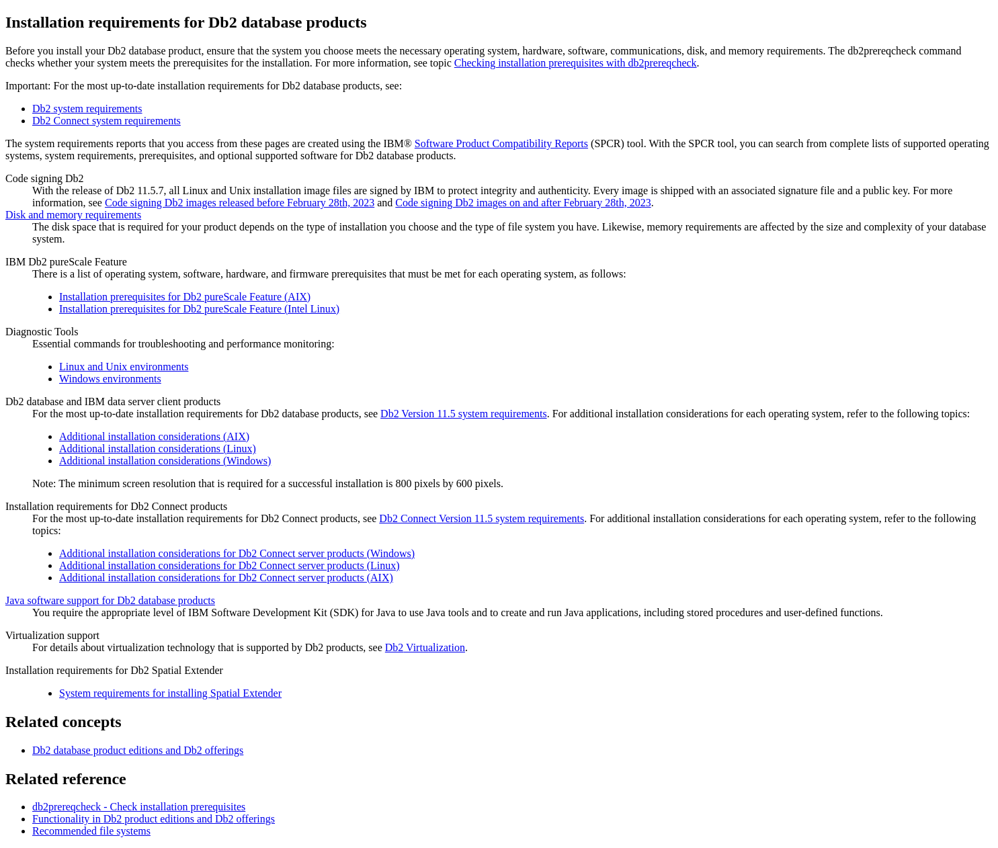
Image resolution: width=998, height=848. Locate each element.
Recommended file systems (91, 831)
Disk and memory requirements (73, 214)
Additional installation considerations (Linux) (157, 448)
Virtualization (425, 647)
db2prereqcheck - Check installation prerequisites (138, 806)
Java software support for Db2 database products (110, 600)
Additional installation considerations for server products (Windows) (237, 553)
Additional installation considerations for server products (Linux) (229, 565)
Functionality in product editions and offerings (153, 818)
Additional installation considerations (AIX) (154, 436)
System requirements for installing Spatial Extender (170, 693)
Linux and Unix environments (123, 366)
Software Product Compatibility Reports (501, 143)
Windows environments (110, 378)
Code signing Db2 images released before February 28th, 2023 (239, 202)
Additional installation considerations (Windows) (165, 460)
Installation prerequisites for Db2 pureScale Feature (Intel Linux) (199, 308)
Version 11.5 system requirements (463, 413)
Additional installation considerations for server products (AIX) (226, 577)
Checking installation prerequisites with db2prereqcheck (575, 63)
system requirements (87, 108)
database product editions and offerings (137, 750)
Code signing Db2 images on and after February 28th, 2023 (523, 202)
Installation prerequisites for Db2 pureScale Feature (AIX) (184, 296)
